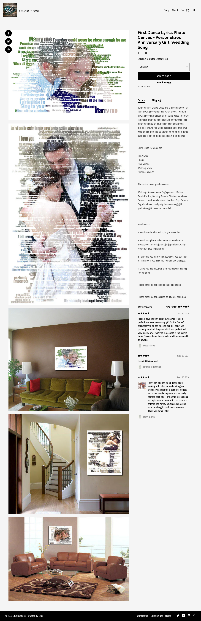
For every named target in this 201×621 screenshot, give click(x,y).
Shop (166, 10)
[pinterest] (194, 616)
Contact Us (142, 616)
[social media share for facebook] (8, 33)
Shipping (156, 100)
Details (141, 100)
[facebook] (183, 616)
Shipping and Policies (161, 616)
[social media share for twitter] (8, 42)
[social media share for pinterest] (8, 50)
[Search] (194, 10)
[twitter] (178, 616)
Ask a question (144, 86)
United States (155, 59)
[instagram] (189, 616)
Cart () (185, 10)
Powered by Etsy (35, 616)
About (175, 10)
